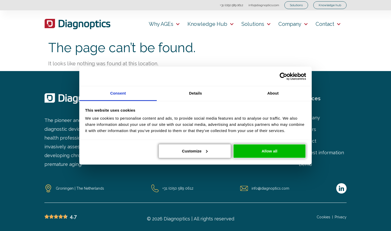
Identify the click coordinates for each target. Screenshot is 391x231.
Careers (307, 129)
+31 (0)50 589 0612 (231, 5)
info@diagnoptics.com (263, 5)
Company (293, 24)
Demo (305, 164)
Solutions (256, 24)
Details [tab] (195, 93)
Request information (321, 152)
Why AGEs (164, 24)
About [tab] (273, 93)
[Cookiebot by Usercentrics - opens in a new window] (283, 76)
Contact (328, 24)
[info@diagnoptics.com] (244, 188)
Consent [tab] (118, 93)
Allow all (269, 151)
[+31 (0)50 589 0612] (155, 188)
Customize (195, 151)
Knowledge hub (210, 24)
